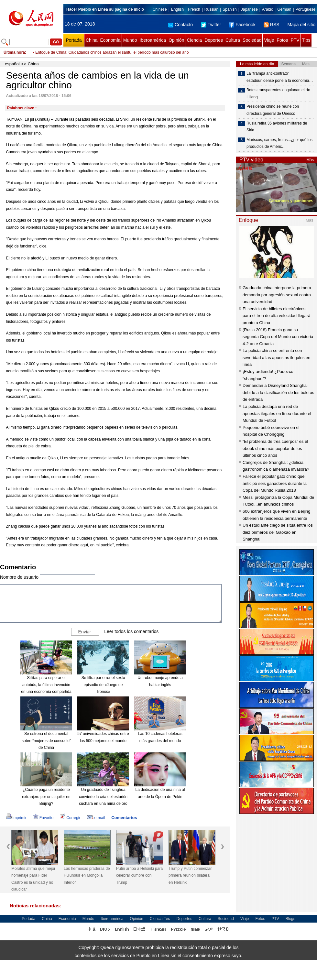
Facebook (242, 24)
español (12, 63)
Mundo (130, 40)
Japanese (249, 9)
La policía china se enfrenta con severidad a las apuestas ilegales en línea (277, 357)
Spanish (229, 9)
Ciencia (194, 40)
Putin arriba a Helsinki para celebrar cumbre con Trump (139, 875)
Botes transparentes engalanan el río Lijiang (278, 93)
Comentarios (124, 817)
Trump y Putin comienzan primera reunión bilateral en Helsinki (191, 875)
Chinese (160, 9)
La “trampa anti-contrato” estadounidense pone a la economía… (279, 77)
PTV (294, 40)
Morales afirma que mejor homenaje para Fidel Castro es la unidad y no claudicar (33, 879)
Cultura (232, 40)
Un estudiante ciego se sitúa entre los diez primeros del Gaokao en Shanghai (278, 532)
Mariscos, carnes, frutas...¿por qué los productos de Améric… (279, 143)
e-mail (96, 817)
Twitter (211, 24)
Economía (110, 40)
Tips (306, 40)
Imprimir (16, 817)
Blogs (290, 918)
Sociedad (252, 40)
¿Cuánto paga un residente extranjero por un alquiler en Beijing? (46, 796)
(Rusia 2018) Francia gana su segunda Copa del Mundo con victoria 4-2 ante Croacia (278, 336)
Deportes (213, 40)
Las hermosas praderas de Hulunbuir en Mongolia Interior (87, 875)
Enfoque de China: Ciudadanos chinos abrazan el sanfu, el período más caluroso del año (112, 52)
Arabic (267, 9)
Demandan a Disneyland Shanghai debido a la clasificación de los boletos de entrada (278, 392)
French (194, 9)
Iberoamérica (152, 40)
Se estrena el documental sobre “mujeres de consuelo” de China (46, 740)
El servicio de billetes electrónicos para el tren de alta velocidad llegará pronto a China (277, 315)
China (92, 40)
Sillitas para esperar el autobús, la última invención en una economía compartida (46, 684)
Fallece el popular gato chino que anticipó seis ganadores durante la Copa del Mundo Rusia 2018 (275, 483)
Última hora (14, 52)
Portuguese (305, 9)
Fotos (282, 40)
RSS (271, 24)
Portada (74, 40)
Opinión (176, 40)
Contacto (180, 24)
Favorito (43, 817)
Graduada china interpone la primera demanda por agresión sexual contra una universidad (277, 294)
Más (310, 160)
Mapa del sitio (301, 24)
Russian (211, 9)
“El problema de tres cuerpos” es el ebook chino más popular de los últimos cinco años (275, 448)
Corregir (70, 817)
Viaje (269, 40)
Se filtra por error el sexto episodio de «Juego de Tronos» (103, 684)
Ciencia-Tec (160, 918)
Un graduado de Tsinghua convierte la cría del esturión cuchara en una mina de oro (103, 796)
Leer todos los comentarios (131, 631)
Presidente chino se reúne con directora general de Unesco (272, 110)
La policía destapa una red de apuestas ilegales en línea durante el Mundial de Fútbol (277, 413)
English (177, 9)
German (284, 9)
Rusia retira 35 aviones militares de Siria (276, 127)
